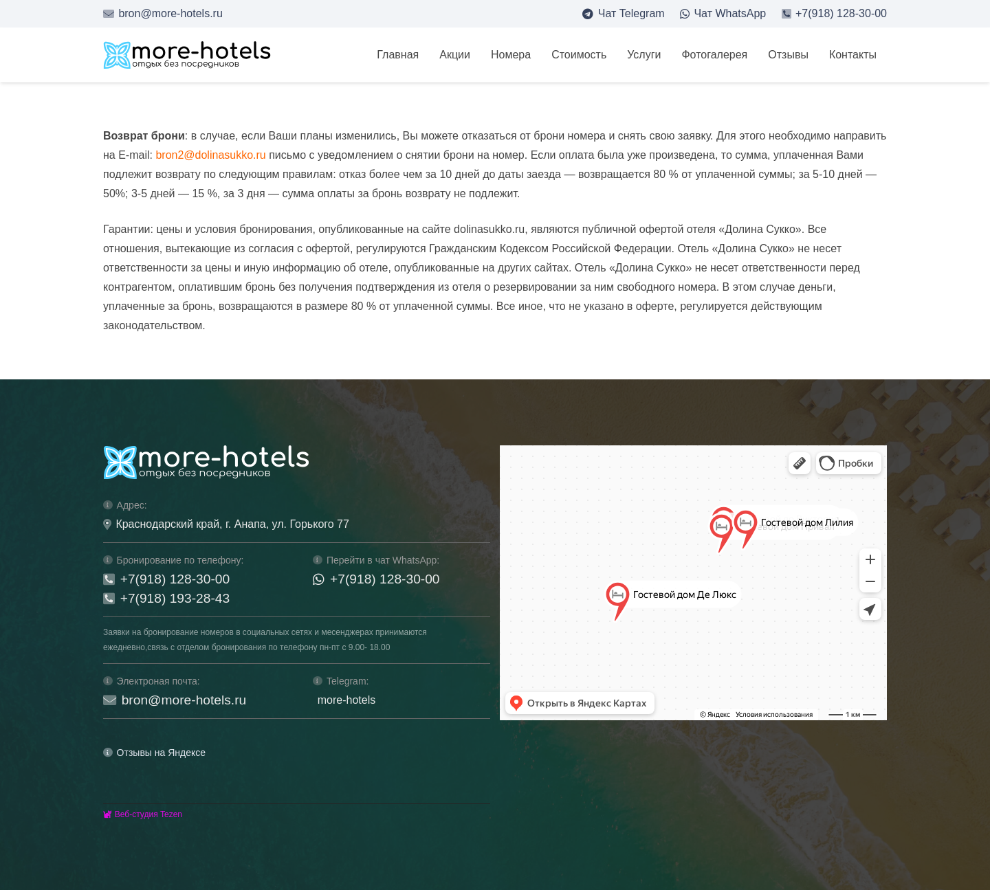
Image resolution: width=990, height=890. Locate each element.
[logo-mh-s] (187, 55)
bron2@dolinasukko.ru (210, 155)
